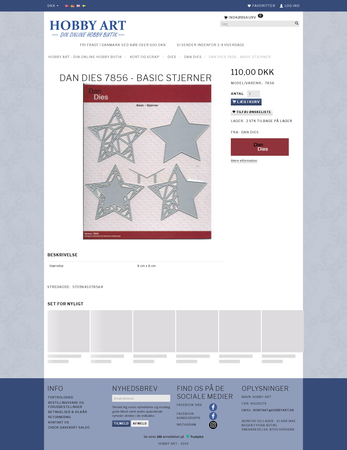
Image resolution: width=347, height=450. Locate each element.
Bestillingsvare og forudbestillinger (66, 405)
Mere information (244, 160)
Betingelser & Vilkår (67, 412)
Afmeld (140, 423)
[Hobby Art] (87, 28)
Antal (238, 94)
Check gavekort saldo (69, 427)
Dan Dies (250, 132)
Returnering (59, 417)
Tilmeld (121, 423)
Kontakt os (58, 422)
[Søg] (297, 23)
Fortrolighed (60, 397)
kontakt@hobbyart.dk (273, 410)
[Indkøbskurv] (259, 18)
